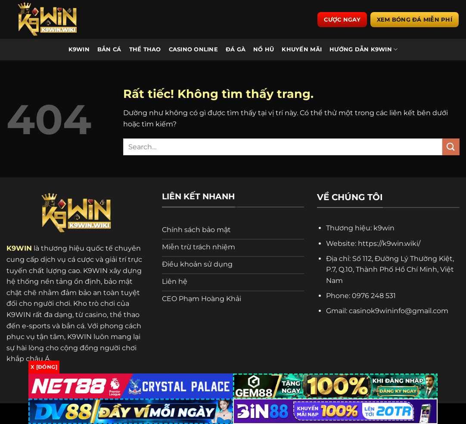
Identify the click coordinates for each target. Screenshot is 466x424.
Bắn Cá (109, 49)
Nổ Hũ (263, 49)
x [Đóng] (44, 367)
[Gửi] (451, 146)
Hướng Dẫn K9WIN (363, 49)
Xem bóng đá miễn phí (414, 19)
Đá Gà (235, 49)
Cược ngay (342, 19)
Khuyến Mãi (302, 49)
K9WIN (79, 49)
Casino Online (193, 49)
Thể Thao (145, 49)
